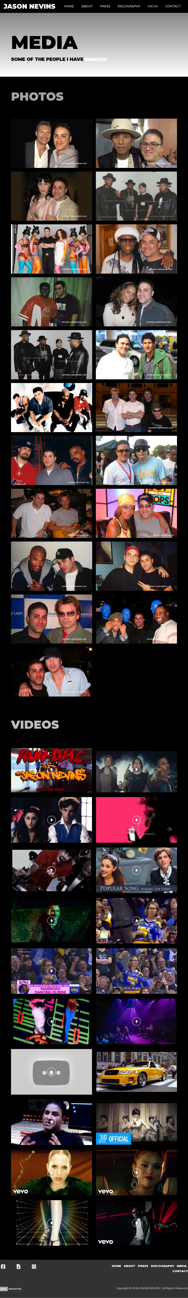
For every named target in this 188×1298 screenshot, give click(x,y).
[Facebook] (3, 1266)
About (87, 6)
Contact (173, 6)
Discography (129, 6)
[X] (18, 1266)
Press (105, 6)
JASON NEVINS (29, 6)
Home (69, 6)
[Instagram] (34, 1266)
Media (153, 6)
